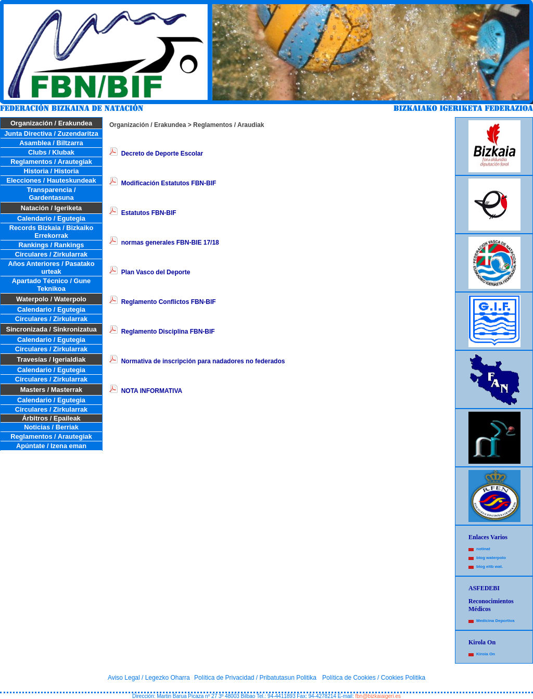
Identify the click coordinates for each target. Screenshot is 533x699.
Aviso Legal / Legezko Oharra (149, 677)
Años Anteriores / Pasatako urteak (51, 267)
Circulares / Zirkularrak (51, 254)
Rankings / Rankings (51, 245)
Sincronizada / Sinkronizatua (51, 329)
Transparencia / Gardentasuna (51, 193)
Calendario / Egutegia (51, 218)
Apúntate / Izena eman (51, 446)
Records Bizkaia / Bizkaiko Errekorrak (51, 231)
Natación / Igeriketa (51, 208)
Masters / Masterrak (51, 389)
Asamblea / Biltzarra (51, 143)
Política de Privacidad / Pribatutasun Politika (255, 677)
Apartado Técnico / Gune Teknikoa (51, 285)
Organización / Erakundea (51, 123)
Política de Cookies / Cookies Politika (373, 677)
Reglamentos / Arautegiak (51, 162)
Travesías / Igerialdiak (51, 359)
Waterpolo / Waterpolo (51, 299)
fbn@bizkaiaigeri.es (378, 696)
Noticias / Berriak (51, 427)
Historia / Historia (51, 171)
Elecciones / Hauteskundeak (51, 180)
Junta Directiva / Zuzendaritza (51, 133)
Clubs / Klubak (51, 152)
